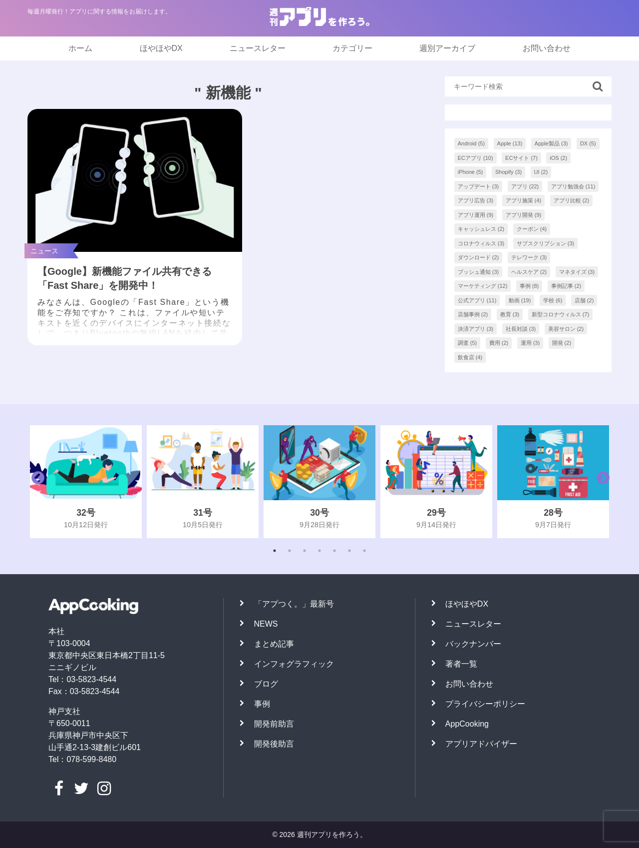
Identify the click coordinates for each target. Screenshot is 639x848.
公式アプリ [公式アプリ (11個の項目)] (477, 300)
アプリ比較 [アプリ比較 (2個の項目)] (572, 200)
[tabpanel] (86, 481)
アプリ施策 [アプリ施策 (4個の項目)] (524, 200)
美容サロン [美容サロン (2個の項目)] (566, 329)
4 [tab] (319, 551)
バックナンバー (473, 644)
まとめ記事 (274, 644)
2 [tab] (290, 551)
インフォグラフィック (294, 664)
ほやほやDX (161, 48)
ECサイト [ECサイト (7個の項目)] (521, 158)
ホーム (80, 48)
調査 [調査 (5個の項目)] (467, 343)
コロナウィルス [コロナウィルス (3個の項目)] (481, 243)
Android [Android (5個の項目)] (471, 143)
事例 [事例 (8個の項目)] (529, 286)
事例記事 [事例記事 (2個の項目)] (566, 286)
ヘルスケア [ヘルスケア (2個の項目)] (529, 272)
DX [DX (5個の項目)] (588, 143)
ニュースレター (258, 48)
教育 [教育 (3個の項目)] (510, 314)
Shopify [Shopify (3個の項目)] (508, 172)
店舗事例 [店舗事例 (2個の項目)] (473, 314)
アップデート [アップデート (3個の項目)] (478, 186)
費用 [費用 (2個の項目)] (499, 343)
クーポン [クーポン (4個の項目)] (532, 229)
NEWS (266, 624)
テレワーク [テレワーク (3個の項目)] (529, 257)
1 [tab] (275, 551)
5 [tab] (334, 551)
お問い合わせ (547, 48)
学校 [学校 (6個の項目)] (553, 300)
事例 (262, 704)
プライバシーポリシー (485, 704)
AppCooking (467, 724)
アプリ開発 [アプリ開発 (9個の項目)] (524, 215)
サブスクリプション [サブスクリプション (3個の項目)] (546, 243)
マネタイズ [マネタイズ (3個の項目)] (577, 272)
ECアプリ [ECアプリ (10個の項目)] (475, 158)
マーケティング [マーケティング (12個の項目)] (483, 286)
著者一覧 (461, 664)
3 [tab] (305, 551)
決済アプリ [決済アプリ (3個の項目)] (476, 329)
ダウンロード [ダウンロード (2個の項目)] (478, 257)
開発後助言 (274, 744)
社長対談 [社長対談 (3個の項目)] (521, 329)
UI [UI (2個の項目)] (541, 172)
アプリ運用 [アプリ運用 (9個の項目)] (476, 215)
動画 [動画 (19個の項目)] (520, 300)
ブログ (266, 684)
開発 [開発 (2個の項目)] (562, 343)
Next (601, 482)
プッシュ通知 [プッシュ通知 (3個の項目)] (478, 272)
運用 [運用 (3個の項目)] (530, 343)
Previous (35, 482)
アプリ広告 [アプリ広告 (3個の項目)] (476, 200)
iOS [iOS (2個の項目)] (558, 158)
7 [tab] (364, 551)
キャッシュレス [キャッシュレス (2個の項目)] (481, 229)
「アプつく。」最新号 (294, 604)
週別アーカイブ (447, 48)
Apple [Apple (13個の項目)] (510, 143)
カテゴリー (352, 48)
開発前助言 (274, 724)
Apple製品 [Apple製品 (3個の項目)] (551, 143)
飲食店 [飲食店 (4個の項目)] (470, 357)
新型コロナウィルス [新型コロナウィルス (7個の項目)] (561, 314)
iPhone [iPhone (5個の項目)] (470, 172)
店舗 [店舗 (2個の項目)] (584, 300)
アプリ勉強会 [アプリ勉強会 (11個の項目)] (573, 186)
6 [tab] (349, 551)
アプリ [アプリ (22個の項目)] (525, 186)
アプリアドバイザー (481, 744)
